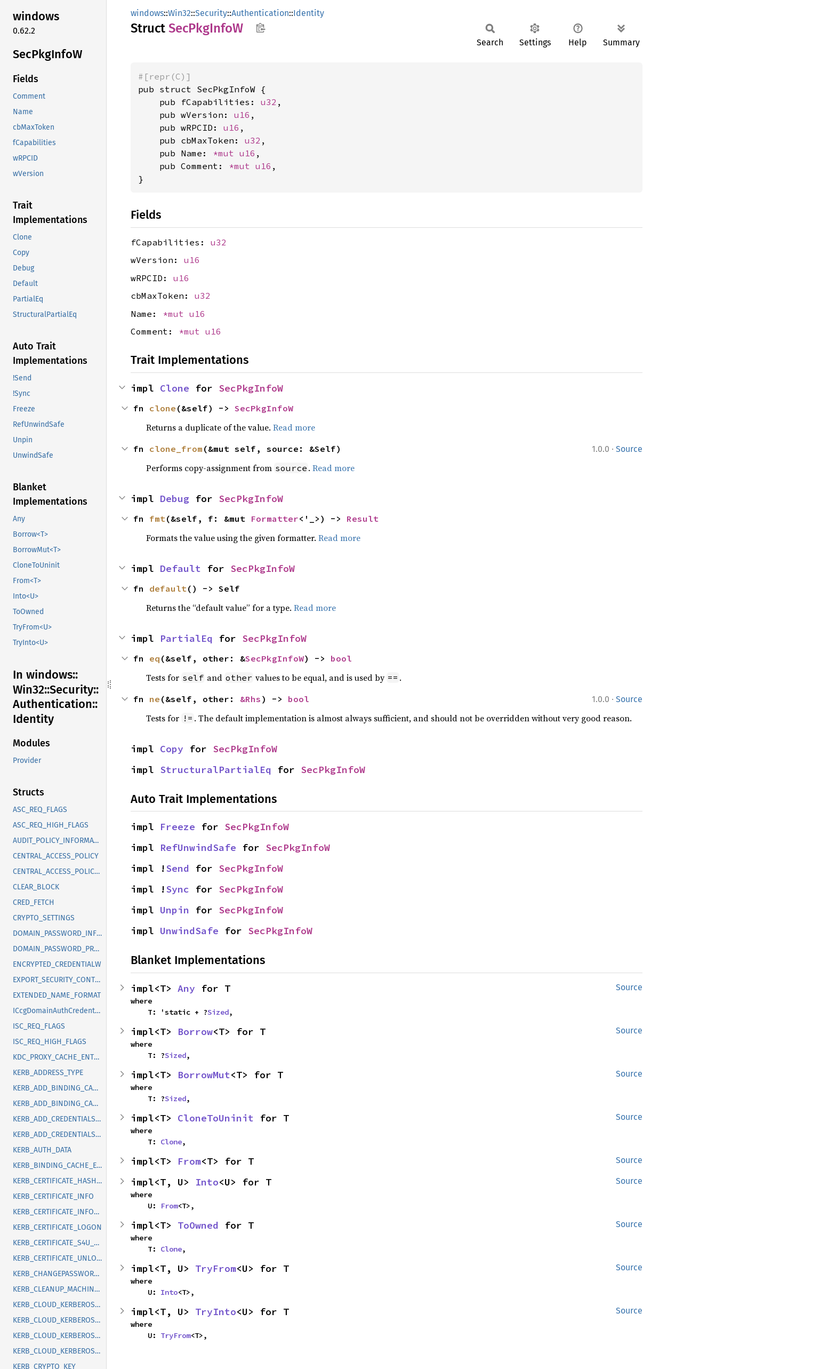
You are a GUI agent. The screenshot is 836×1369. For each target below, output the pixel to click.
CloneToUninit (216, 1118)
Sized (218, 1012)
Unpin (174, 910)
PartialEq (186, 638)
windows (147, 13)
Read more (294, 427)
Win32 (179, 13)
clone (162, 408)
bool (341, 658)
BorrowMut (204, 1075)
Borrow (195, 1031)
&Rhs (250, 699)
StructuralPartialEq (215, 769)
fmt (157, 518)
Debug (174, 498)
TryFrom (215, 1268)
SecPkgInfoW (251, 388)
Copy (171, 749)
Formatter (275, 518)
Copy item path (260, 28)
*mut (226, 153)
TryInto (215, 1312)
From (189, 1161)
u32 (269, 102)
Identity (308, 13)
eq (154, 658)
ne (154, 699)
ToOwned (198, 1225)
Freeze (177, 827)
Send (177, 868)
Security (211, 13)
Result (363, 518)
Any (186, 988)
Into (207, 1182)
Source (629, 449)
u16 (242, 114)
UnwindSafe (189, 931)
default (168, 588)
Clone (174, 388)
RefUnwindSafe (198, 847)
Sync (177, 889)
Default (180, 568)
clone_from (176, 448)
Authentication (260, 13)
